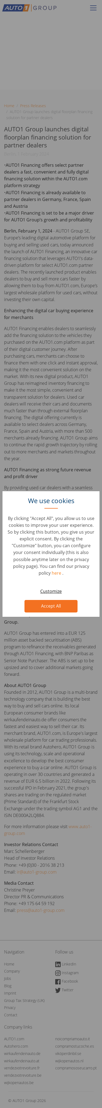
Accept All (51, 606)
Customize (51, 591)
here (57, 573)
